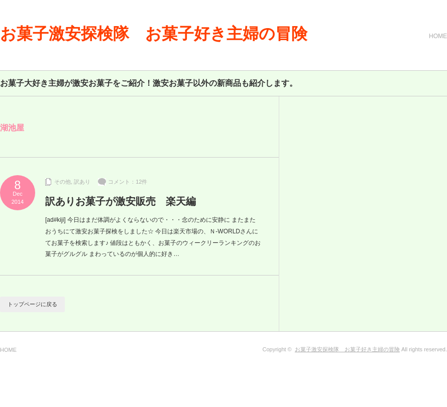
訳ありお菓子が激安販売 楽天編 (120, 201)
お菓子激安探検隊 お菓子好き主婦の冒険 (153, 34)
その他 (62, 182)
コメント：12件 (127, 182)
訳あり (82, 182)
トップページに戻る (32, 304)
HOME (438, 36)
